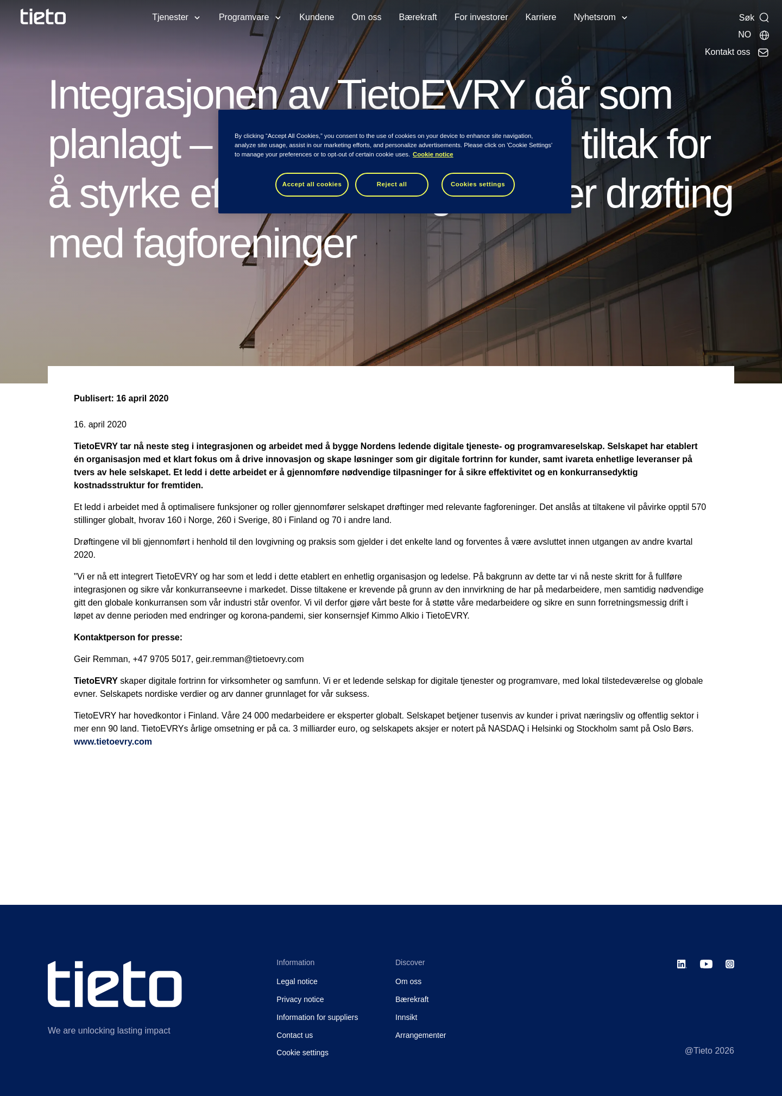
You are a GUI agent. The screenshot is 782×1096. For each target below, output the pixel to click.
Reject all (392, 184)
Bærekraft (418, 17)
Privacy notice (300, 999)
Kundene (316, 17)
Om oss (366, 17)
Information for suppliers (317, 1017)
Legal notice (297, 981)
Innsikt (406, 1017)
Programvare (244, 17)
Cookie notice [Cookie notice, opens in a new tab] (433, 154)
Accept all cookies (312, 184)
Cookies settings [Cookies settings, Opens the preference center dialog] (478, 184)
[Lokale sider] (754, 34)
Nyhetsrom (594, 17)
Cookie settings (302, 1052)
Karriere (541, 17)
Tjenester (170, 17)
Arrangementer (420, 1035)
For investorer (481, 17)
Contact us (294, 1035)
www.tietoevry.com (113, 741)
